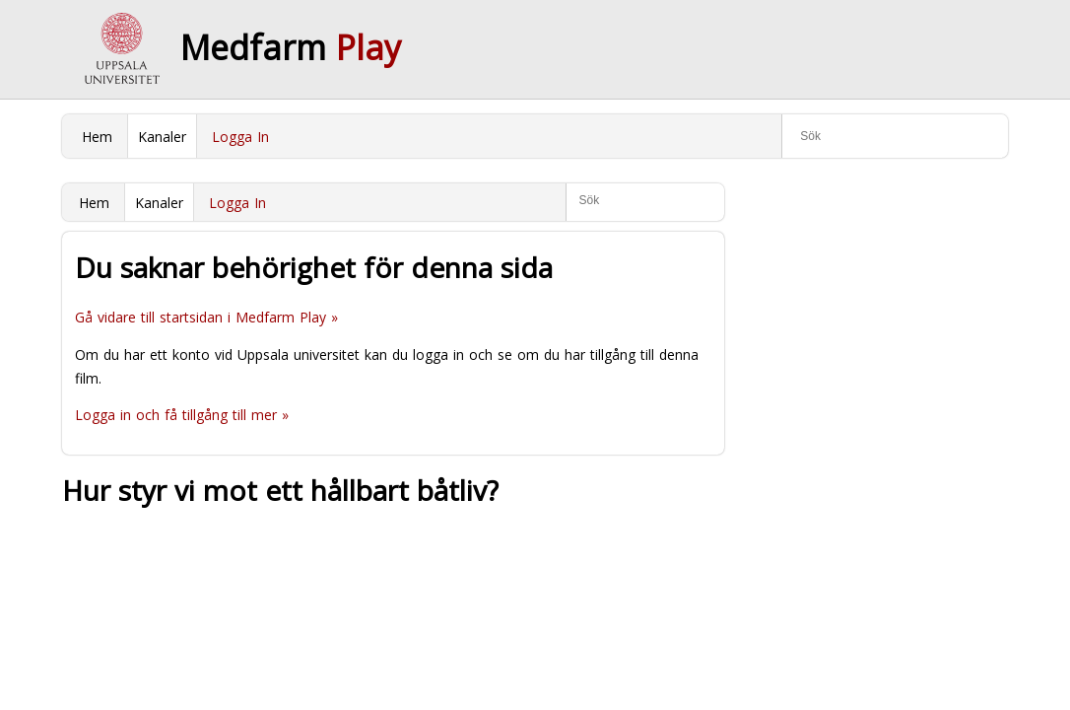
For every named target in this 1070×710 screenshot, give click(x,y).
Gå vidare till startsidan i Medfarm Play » (206, 317)
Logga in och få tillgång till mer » (182, 414)
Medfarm (290, 47)
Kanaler (162, 136)
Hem (97, 136)
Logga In (240, 136)
